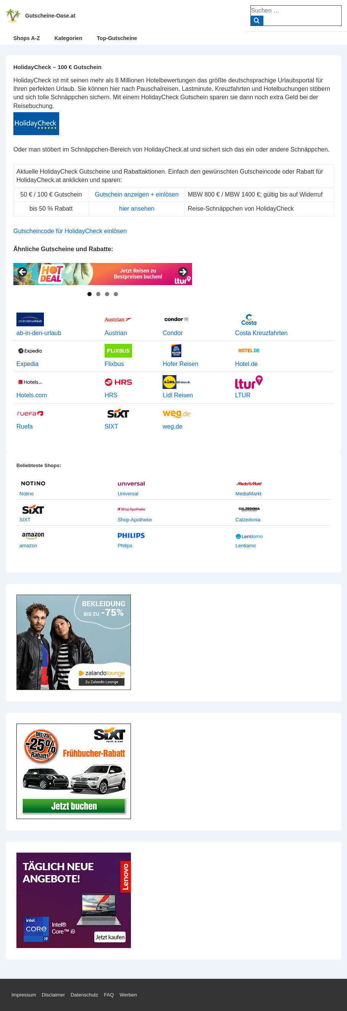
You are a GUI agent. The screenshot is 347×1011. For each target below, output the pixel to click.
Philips (125, 545)
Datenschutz (84, 995)
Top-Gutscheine (117, 38)
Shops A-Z (26, 38)
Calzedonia (248, 519)
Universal (128, 494)
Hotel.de (246, 364)
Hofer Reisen (180, 364)
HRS (111, 395)
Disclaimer (53, 995)
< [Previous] (23, 272)
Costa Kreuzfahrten (261, 333)
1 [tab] (89, 294)
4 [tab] (116, 294)
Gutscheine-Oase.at (50, 16)
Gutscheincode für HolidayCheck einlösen (70, 231)
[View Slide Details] (102, 274)
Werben (128, 995)
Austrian (116, 333)
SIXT (111, 426)
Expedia (27, 364)
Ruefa (24, 426)
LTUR (243, 395)
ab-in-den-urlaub (38, 333)
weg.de (172, 426)
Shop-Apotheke (135, 519)
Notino (26, 494)
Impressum (23, 995)
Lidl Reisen (178, 395)
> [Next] (182, 272)
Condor (172, 333)
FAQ (109, 995)
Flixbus (114, 364)
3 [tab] (107, 294)
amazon (28, 545)
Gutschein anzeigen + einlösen (137, 194)
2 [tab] (98, 294)
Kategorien (68, 38)
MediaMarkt (248, 494)
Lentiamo (246, 545)
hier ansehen (137, 208)
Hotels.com (31, 395)
